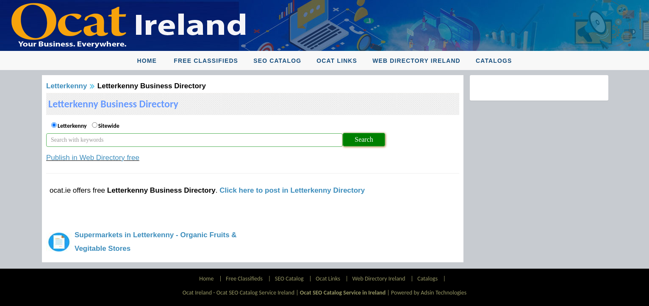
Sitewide (108, 125)
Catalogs (494, 60)
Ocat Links (336, 60)
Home (147, 60)
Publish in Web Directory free (92, 158)
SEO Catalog (277, 60)
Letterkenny (66, 86)
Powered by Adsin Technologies (428, 292)
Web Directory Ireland (416, 60)
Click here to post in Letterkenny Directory (292, 190)
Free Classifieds (206, 60)
